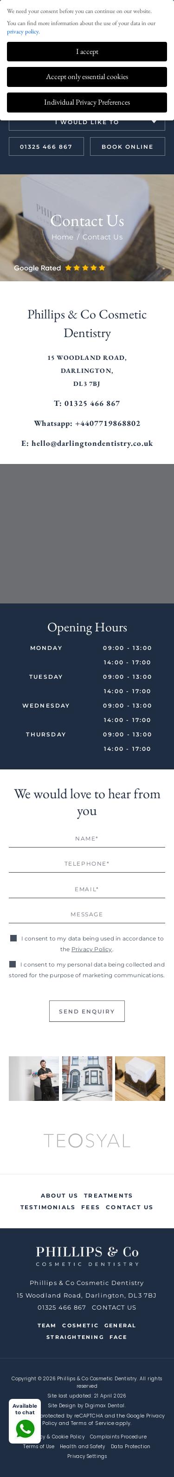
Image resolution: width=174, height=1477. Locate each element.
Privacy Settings (87, 1456)
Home (63, 236)
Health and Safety (82, 1446)
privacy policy (23, 31)
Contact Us (130, 1207)
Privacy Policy (91, 949)
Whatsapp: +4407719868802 (87, 423)
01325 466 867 (46, 146)
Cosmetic (80, 1325)
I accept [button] (87, 51)
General (120, 1325)
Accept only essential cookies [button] (87, 76)
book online (128, 146)
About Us (60, 1195)
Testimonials (48, 1207)
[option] (87, 1141)
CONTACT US (114, 1307)
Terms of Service (92, 1423)
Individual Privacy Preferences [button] (87, 102)
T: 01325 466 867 (87, 403)
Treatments (108, 1195)
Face (119, 1337)
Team (47, 1325)
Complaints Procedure (118, 1436)
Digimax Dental (105, 1405)
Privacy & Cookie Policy (55, 1436)
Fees (90, 1207)
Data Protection (131, 1446)
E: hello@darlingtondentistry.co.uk (87, 443)
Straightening (75, 1337)
